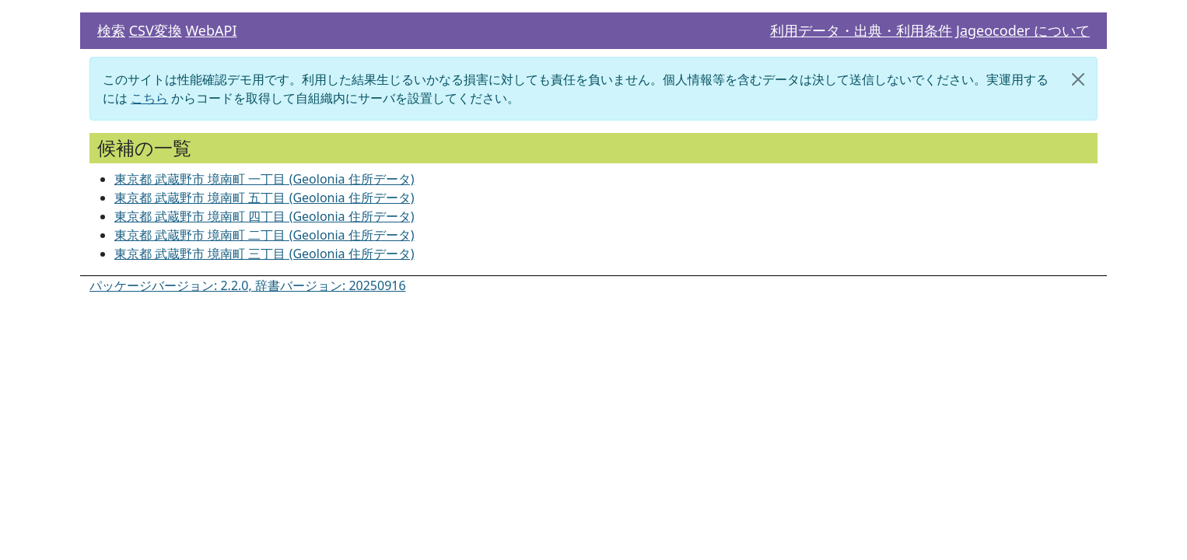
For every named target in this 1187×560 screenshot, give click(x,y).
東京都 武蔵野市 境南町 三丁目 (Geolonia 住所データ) (264, 253)
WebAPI (210, 30)
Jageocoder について (1023, 30)
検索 (111, 30)
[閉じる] (1078, 79)
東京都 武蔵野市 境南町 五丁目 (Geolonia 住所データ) (264, 197)
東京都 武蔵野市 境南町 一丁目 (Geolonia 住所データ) (264, 178)
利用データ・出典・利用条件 (861, 30)
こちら (149, 98)
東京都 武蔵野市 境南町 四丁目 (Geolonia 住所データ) (264, 216)
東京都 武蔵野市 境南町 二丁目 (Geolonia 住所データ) (264, 234)
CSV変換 (155, 30)
